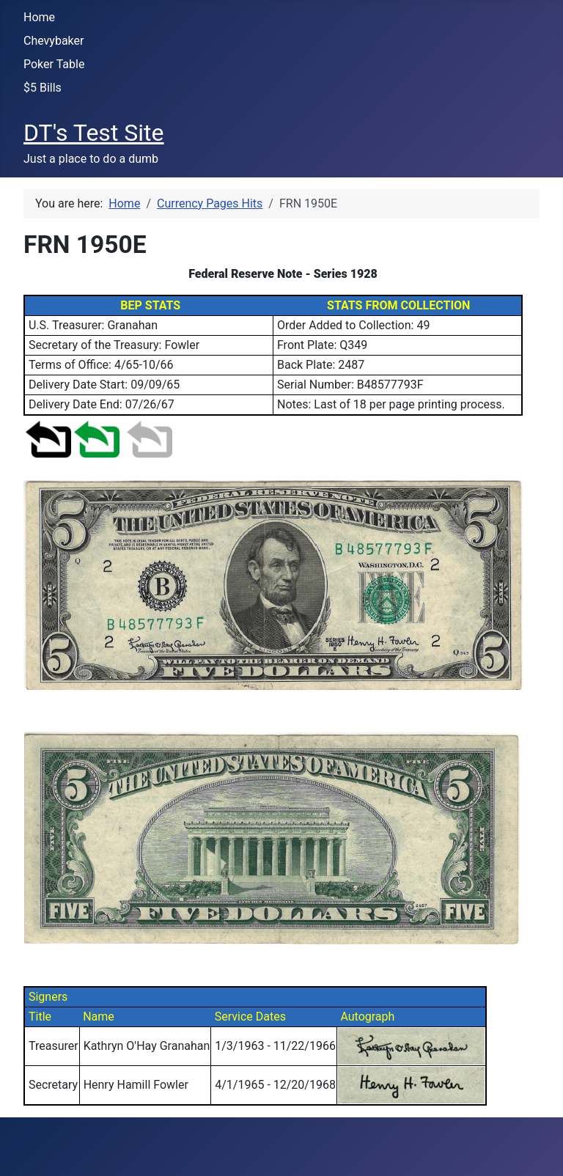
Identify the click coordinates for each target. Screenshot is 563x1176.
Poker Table (53, 64)
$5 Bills (42, 88)
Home (39, 17)
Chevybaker (53, 41)
